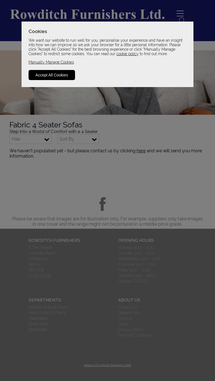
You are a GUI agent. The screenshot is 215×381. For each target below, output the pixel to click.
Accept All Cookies (52, 75)
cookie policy (127, 54)
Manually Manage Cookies (51, 62)
